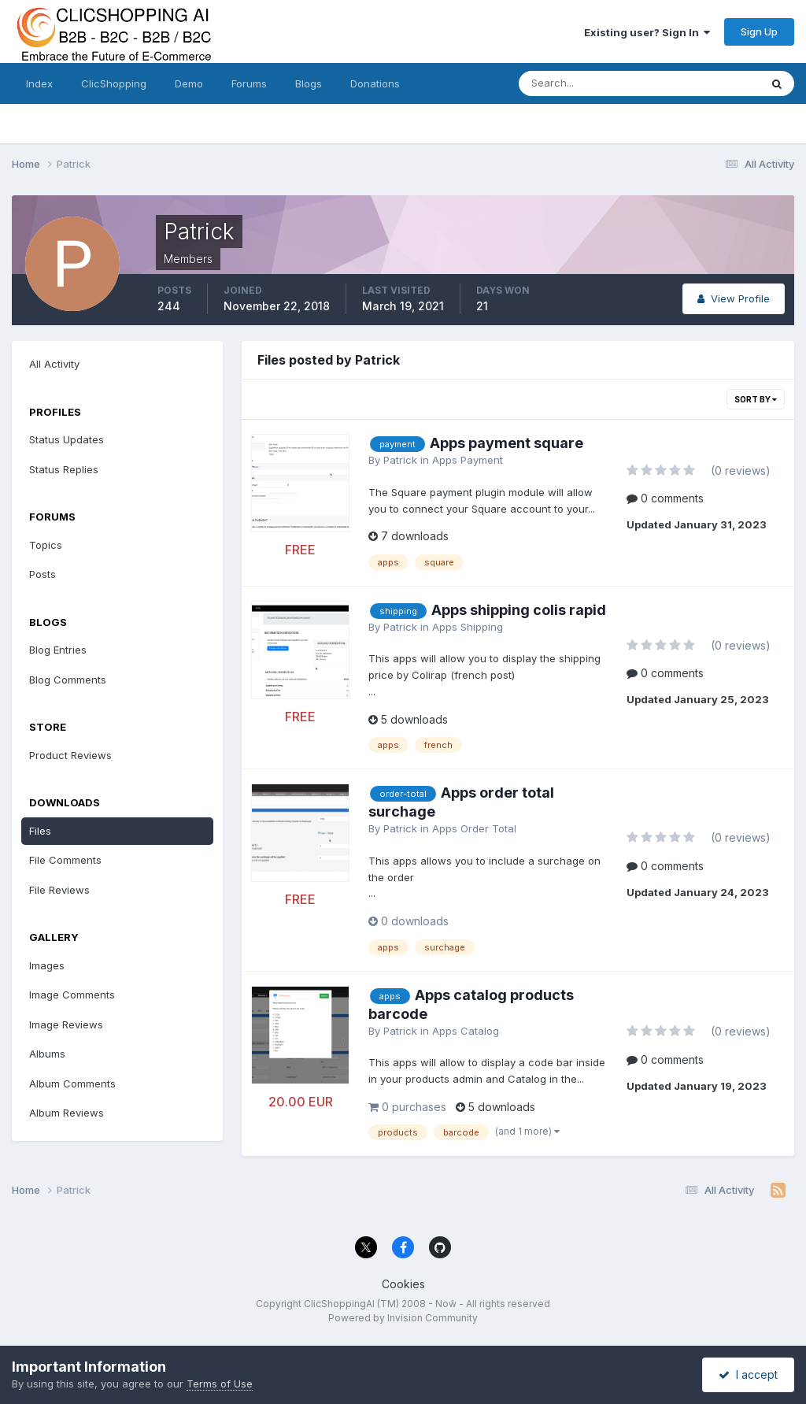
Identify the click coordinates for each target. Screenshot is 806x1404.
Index (39, 83)
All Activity (54, 363)
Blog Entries (58, 649)
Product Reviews (70, 755)
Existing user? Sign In (647, 32)
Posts (42, 574)
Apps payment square (506, 443)
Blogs (308, 83)
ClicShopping (113, 83)
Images (47, 965)
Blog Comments (67, 679)
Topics (45, 545)
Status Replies (63, 469)
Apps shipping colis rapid (518, 610)
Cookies (403, 1284)
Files (40, 830)
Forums (249, 83)
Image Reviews (66, 1024)
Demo (189, 83)
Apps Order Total (474, 828)
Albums (47, 1053)
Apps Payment (467, 460)
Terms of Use (220, 1383)
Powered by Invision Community (403, 1318)
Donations (375, 83)
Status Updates (66, 439)
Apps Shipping (467, 627)
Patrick (400, 460)
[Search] (588, 83)
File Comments (65, 860)
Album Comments (72, 1083)
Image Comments (72, 994)
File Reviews (59, 890)
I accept (748, 1374)
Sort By (755, 399)
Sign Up (759, 31)
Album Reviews (66, 1112)
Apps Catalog (465, 1030)
